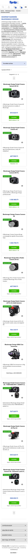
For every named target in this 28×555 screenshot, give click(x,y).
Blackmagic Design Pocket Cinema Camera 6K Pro (14, 172)
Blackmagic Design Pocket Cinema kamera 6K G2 (14, 85)
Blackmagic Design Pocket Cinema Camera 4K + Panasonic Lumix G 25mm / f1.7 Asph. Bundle (14, 470)
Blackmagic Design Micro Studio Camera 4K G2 (14, 258)
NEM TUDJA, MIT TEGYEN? (8, 540)
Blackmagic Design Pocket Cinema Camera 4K (14, 128)
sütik (18, 547)
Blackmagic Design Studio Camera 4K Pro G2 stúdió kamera (14, 302)
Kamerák (18, 10)
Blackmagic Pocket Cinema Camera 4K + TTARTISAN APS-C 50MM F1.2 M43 (14, 383)
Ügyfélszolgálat (7, 525)
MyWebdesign (14, 549)
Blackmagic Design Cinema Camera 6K (14, 215)
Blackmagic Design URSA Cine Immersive (14, 345)
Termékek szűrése (8, 63)
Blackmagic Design (10, 10)
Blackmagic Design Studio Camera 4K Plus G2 (14, 427)
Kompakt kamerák (5, 12)
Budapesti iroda (7, 535)
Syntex (2, 10)
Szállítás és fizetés (7, 530)
